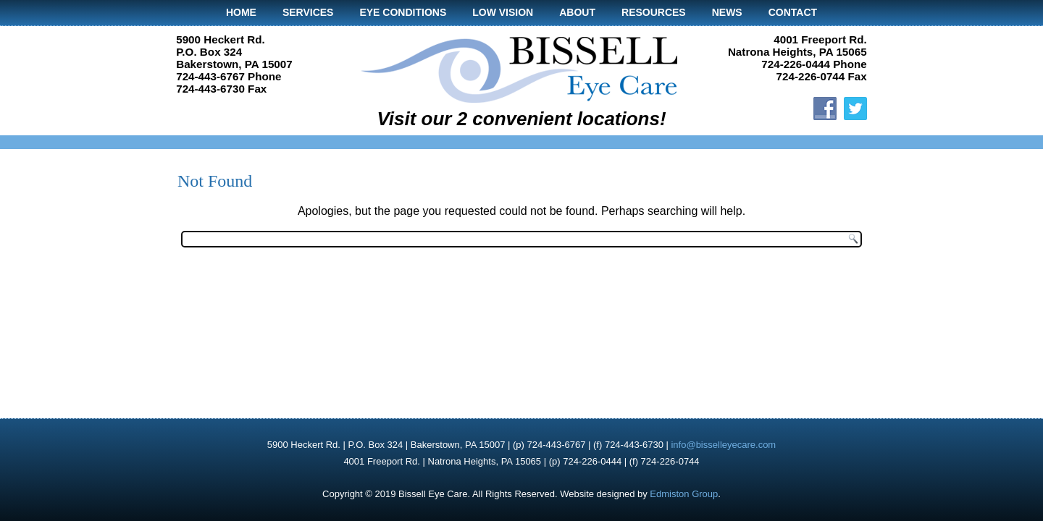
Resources (653, 12)
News (727, 12)
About (577, 12)
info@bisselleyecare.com (723, 444)
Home (241, 12)
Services (308, 12)
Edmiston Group (684, 493)
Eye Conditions (402, 12)
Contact (792, 12)
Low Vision (502, 12)
